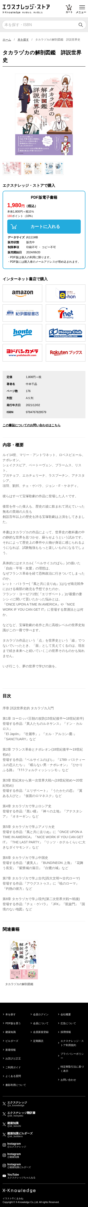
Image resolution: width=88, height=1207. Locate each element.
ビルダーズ (11, 1040)
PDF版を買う (13, 1023)
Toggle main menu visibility (82, 5)
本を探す (23, 39)
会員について (41, 1023)
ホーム (7, 39)
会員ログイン (41, 1014)
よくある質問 (13, 1076)
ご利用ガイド (13, 1067)
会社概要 (66, 1014)
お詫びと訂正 (13, 1058)
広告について (68, 1023)
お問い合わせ (68, 1079)
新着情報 (10, 1049)
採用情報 (66, 1032)
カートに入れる (45, 226)
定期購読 (38, 1040)
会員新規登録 (41, 1032)
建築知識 (10, 1032)
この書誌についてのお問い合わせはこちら (32, 425)
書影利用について (15, 1085)
